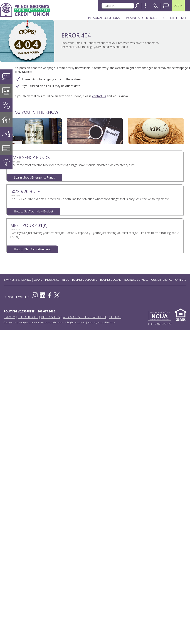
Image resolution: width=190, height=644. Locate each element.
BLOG (65, 279)
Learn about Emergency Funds (34, 177)
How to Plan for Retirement (32, 249)
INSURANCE (52, 279)
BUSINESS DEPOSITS (84, 279)
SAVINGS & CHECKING (17, 279)
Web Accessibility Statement (84, 317)
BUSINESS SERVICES (136, 279)
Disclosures (50, 317)
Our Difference (175, 18)
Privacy (9, 317)
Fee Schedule (28, 317)
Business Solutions (141, 18)
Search (137, 5)
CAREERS (180, 279)
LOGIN (178, 6)
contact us (99, 96)
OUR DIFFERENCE (161, 279)
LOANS (38, 279)
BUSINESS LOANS (110, 279)
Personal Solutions (104, 18)
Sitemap (115, 317)
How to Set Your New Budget (33, 211)
